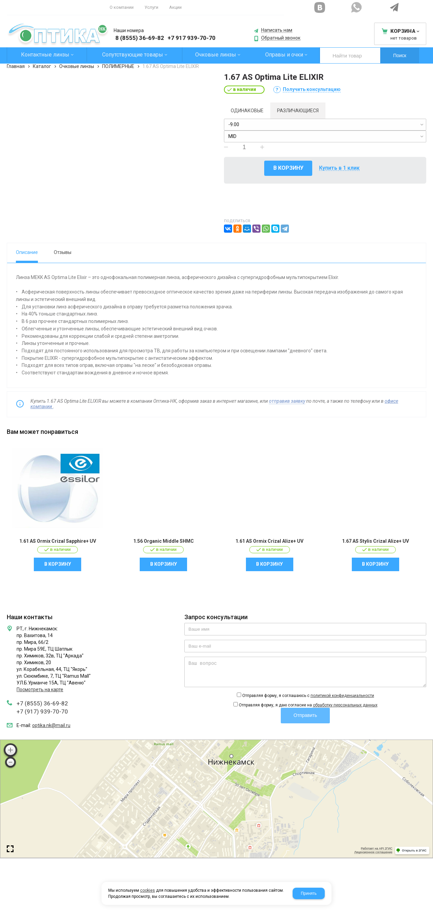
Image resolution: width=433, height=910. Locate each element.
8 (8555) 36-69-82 (139, 37)
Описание (27, 252)
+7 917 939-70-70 (191, 37)
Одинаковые (247, 110)
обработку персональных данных (345, 705)
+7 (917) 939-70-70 (42, 711)
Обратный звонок (280, 38)
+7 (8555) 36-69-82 (42, 703)
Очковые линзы (76, 66)
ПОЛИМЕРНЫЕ (118, 66)
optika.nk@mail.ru (51, 725)
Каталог (42, 66)
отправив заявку (287, 401)
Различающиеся (298, 110)
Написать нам (276, 30)
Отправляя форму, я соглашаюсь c (308, 695)
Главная (16, 66)
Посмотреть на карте (40, 689)
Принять (309, 893)
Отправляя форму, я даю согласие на (308, 705)
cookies (147, 890)
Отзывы (62, 252)
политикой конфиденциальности (342, 695)
